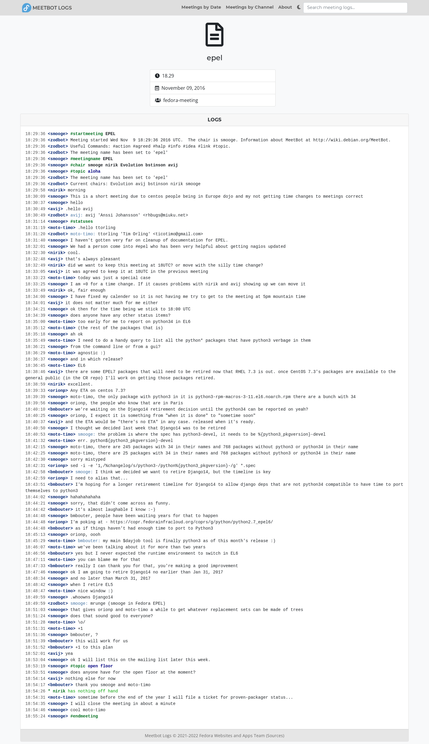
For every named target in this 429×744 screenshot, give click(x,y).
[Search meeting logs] (355, 7)
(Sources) (275, 735)
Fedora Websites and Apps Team (232, 735)
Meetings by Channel (249, 7)
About (285, 7)
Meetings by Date (201, 7)
